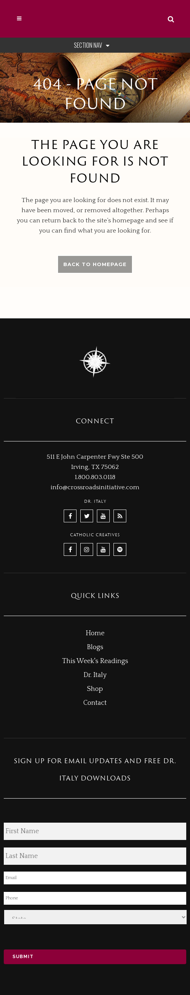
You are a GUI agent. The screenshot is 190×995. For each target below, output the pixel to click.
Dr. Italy (95, 675)
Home (95, 633)
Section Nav (93, 45)
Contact (95, 703)
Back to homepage (95, 264)
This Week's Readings (95, 661)
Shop (95, 689)
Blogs (95, 647)
